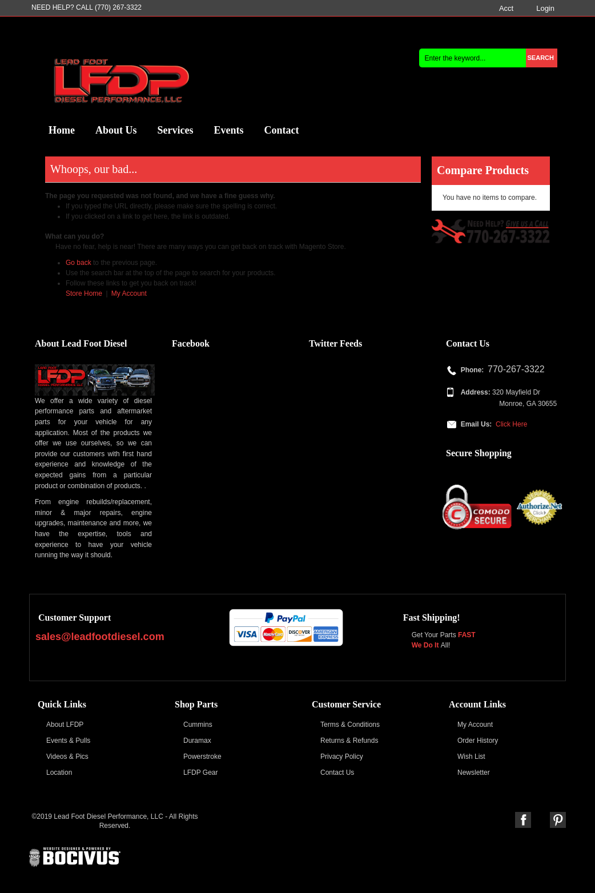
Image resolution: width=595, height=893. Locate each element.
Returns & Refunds (349, 741)
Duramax (197, 741)
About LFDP (64, 725)
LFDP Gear (200, 773)
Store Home (84, 293)
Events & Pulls (68, 741)
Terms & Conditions (350, 725)
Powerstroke (202, 757)
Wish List (471, 757)
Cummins (197, 725)
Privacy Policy (341, 757)
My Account (129, 293)
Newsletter (473, 773)
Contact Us (337, 773)
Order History (477, 741)
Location (59, 773)
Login (545, 8)
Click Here (511, 424)
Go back (78, 263)
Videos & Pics (67, 757)
